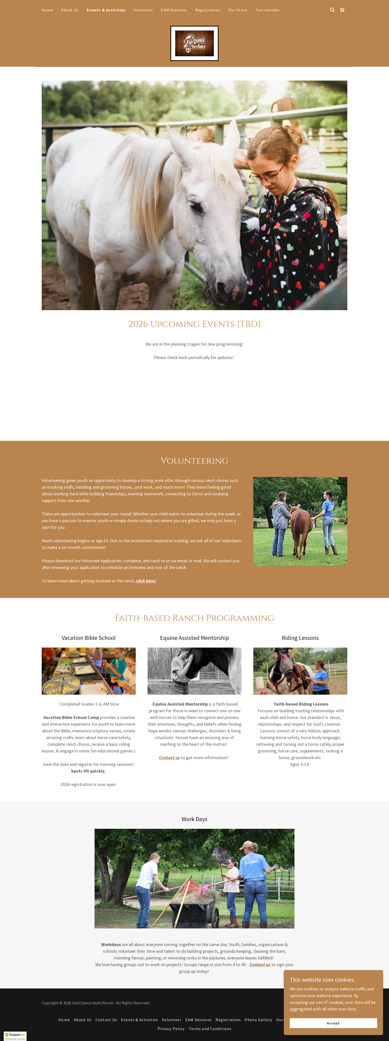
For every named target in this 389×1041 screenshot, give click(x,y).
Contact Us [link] (106, 1019)
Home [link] (47, 9)
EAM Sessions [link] (174, 9)
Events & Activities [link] (106, 9)
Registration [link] (208, 9)
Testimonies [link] (267, 9)
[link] (342, 10)
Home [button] (64, 1019)
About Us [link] (70, 9)
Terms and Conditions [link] (210, 1028)
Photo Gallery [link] (258, 1019)
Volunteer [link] (143, 9)
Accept (333, 1023)
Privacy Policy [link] (171, 1028)
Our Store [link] (237, 9)
